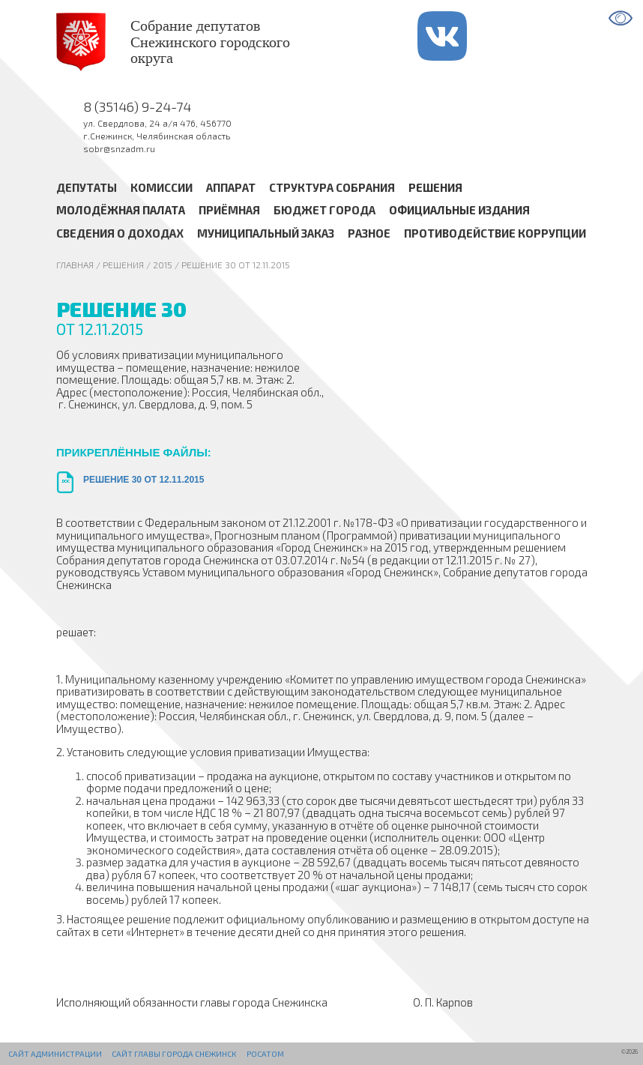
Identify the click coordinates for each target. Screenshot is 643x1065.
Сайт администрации (55, 1053)
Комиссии (161, 187)
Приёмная (229, 210)
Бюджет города (324, 210)
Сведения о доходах (120, 233)
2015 (162, 264)
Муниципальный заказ (265, 233)
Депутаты (86, 187)
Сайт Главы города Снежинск (174, 1053)
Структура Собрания (332, 187)
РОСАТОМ (265, 1053)
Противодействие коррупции (495, 233)
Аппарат (231, 187)
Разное (369, 233)
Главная (75, 264)
